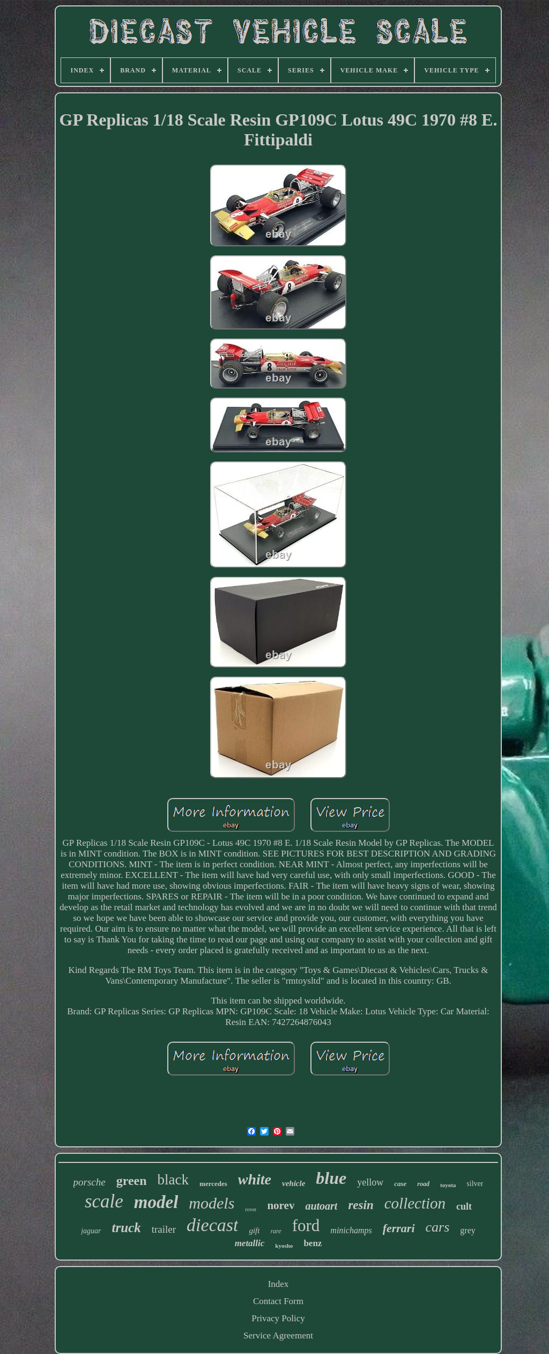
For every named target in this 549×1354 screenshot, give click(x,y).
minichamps (351, 1230)
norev (280, 1205)
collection (415, 1203)
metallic (250, 1243)
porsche (89, 1182)
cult (464, 1206)
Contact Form (278, 1301)
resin (360, 1205)
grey (467, 1230)
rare (275, 1231)
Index (278, 1284)
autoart (321, 1206)
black (173, 1180)
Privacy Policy (278, 1318)
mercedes (213, 1184)
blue (331, 1178)
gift (254, 1230)
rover (250, 1209)
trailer (164, 1229)
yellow (370, 1182)
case (400, 1184)
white (254, 1179)
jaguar (91, 1231)
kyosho (284, 1245)
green (131, 1181)
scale (104, 1201)
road (423, 1184)
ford (306, 1225)
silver (474, 1184)
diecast (212, 1225)
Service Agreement (278, 1335)
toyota (448, 1185)
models (211, 1203)
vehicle (293, 1183)
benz (312, 1243)
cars (438, 1227)
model (156, 1202)
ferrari (399, 1228)
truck (126, 1227)
